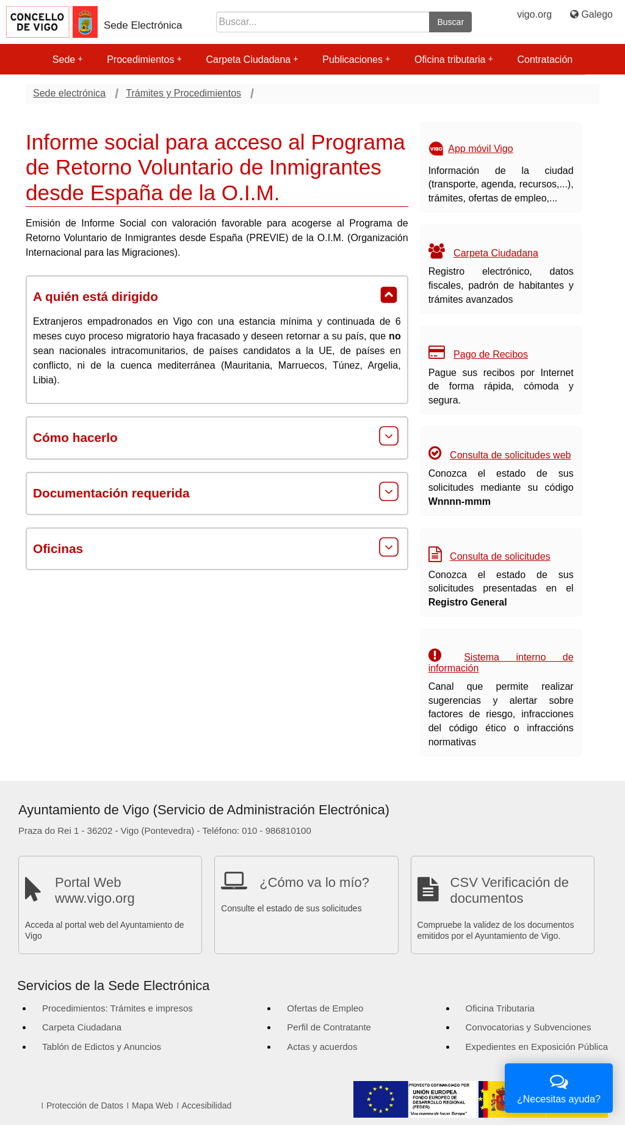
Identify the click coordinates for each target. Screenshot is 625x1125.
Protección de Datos (84, 1105)
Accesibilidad (207, 1105)
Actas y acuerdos (322, 1046)
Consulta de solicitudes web (510, 455)
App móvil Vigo (480, 148)
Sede (67, 59)
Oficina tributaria (453, 59)
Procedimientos (144, 59)
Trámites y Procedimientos (183, 93)
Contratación (545, 59)
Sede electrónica (69, 93)
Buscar (450, 22)
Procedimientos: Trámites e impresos (117, 1008)
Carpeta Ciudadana (252, 59)
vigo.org (534, 14)
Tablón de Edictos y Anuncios (101, 1046)
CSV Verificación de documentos (509, 890)
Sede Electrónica (143, 25)
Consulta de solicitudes (500, 556)
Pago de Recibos (490, 354)
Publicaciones (356, 59)
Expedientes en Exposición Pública (537, 1046)
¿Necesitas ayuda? (559, 1086)
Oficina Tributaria (500, 1008)
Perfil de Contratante (329, 1027)
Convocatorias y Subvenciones (528, 1027)
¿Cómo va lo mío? (314, 882)
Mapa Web (152, 1105)
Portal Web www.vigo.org (95, 890)
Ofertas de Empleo (325, 1008)
